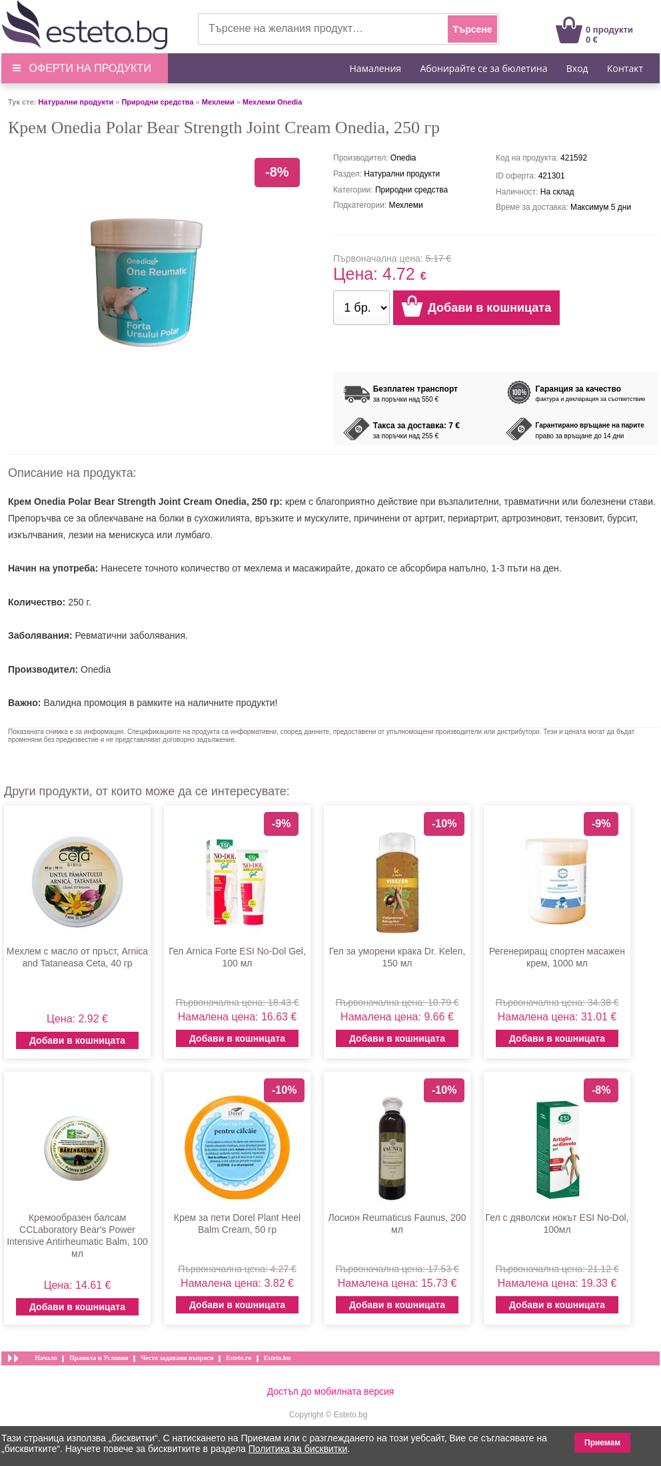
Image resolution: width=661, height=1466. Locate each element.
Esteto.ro (238, 1357)
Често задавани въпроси (177, 1357)
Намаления (376, 68)
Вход (577, 68)
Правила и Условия (99, 1357)
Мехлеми (218, 102)
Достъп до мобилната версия (330, 1391)
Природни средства (157, 102)
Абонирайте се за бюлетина (483, 68)
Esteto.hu (277, 1357)
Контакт (625, 68)
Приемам (602, 1442)
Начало (46, 1357)
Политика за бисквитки (298, 1448)
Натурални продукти (75, 102)
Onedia (96, 669)
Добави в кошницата (77, 1040)
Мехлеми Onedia (272, 102)
